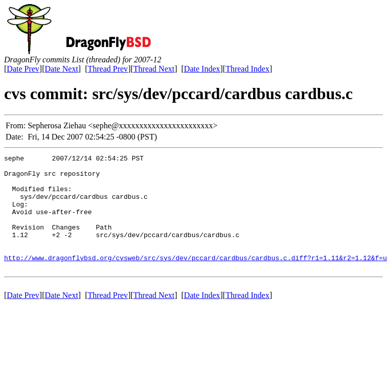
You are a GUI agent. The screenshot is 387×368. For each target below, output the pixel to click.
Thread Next (153, 68)
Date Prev (23, 68)
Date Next (61, 68)
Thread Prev (107, 68)
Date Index (202, 68)
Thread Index (247, 68)
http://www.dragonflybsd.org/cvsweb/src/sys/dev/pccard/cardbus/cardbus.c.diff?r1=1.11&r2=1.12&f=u (195, 279)
